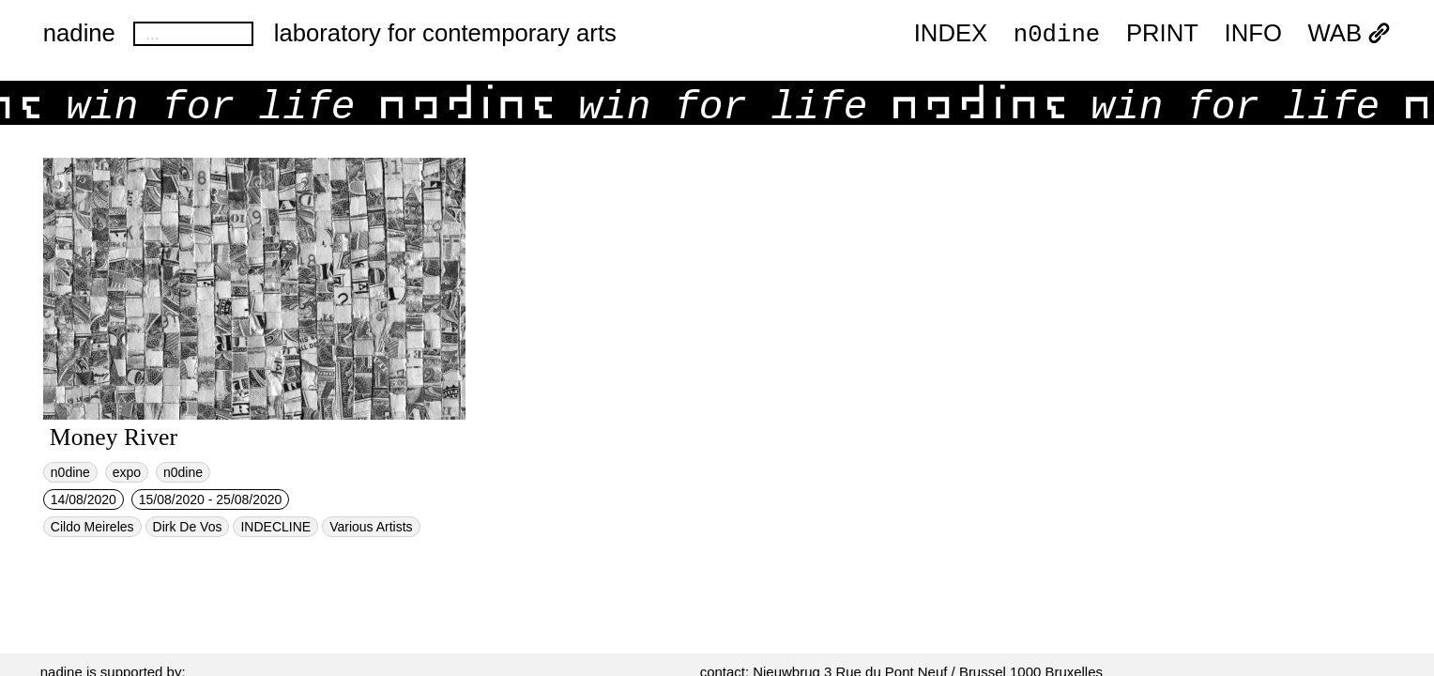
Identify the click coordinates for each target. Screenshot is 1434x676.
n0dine (1057, 33)
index (950, 34)
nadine (79, 33)
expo (127, 472)
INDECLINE (275, 526)
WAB (1350, 34)
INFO (1253, 34)
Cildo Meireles (92, 526)
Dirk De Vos (187, 526)
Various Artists (370, 526)
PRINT (1162, 34)
